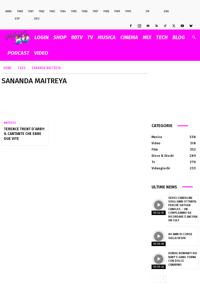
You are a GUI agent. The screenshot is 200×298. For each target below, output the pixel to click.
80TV (77, 37)
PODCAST (18, 53)
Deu (34, 19)
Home (8, 67)
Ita (144, 11)
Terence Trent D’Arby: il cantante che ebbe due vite (24, 134)
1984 (63, 11)
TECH (162, 37)
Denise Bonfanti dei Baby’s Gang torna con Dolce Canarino (182, 258)
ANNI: (8, 11)
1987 (95, 11)
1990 (128, 11)
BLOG (178, 37)
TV (90, 37)
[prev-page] (155, 279)
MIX (147, 37)
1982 (41, 11)
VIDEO (41, 53)
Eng (163, 11)
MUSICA (107, 37)
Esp (14, 19)
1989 (117, 11)
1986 (85, 11)
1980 (20, 11)
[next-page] (163, 279)
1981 (31, 11)
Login (41, 37)
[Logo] (18, 37)
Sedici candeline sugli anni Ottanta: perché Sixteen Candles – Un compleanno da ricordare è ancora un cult (182, 209)
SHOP (59, 37)
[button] (194, 37)
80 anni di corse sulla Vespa (180, 235)
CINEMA (129, 37)
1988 (106, 11)
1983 (52, 11)
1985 (74, 11)
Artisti (10, 122)
